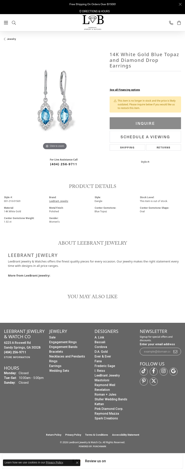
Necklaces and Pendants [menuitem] (67, 356)
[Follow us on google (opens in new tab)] (173, 372)
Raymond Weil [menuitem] (105, 385)
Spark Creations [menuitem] (106, 418)
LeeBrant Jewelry (58, 201)
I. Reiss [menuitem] (100, 371)
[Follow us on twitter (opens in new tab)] (154, 381)
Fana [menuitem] (98, 361)
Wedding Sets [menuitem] (59, 371)
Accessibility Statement (125, 434)
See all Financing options (125, 89)
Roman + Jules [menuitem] (105, 394)
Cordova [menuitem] (101, 347)
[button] (18, 22)
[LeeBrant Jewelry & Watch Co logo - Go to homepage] (92, 22)
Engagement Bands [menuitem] (63, 347)
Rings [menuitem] (53, 361)
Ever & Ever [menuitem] (103, 356)
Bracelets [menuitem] (56, 352)
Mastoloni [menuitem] (102, 380)
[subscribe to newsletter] (175, 351)
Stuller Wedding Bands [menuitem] (111, 399)
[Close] (180, 4)
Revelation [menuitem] (102, 390)
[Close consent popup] (77, 462)
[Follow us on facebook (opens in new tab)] (154, 372)
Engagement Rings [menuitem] (63, 342)
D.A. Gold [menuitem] (101, 352)
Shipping (127, 147)
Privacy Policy (73, 434)
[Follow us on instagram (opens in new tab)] (164, 372)
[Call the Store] (15, 352)
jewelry (11, 39)
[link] (94, 11)
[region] (55, 100)
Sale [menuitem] (52, 337)
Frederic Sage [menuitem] (105, 366)
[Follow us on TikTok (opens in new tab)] (144, 372)
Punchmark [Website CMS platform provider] (99, 446)
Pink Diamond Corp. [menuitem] (109, 409)
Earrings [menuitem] (55, 366)
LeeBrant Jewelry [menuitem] (107, 375)
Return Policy (53, 434)
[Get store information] (17, 357)
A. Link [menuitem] (99, 337)
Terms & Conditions (96, 434)
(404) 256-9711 (63, 163)
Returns (164, 147)
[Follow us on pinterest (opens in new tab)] (144, 381)
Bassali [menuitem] (100, 342)
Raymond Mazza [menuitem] (107, 413)
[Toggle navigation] (6, 22)
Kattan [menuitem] (99, 404)
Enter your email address (157, 344)
